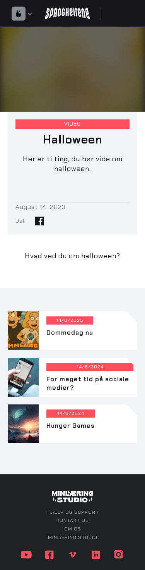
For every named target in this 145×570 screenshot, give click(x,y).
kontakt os (72, 520)
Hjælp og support (72, 512)
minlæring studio (72, 537)
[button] (24, 13)
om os (72, 529)
